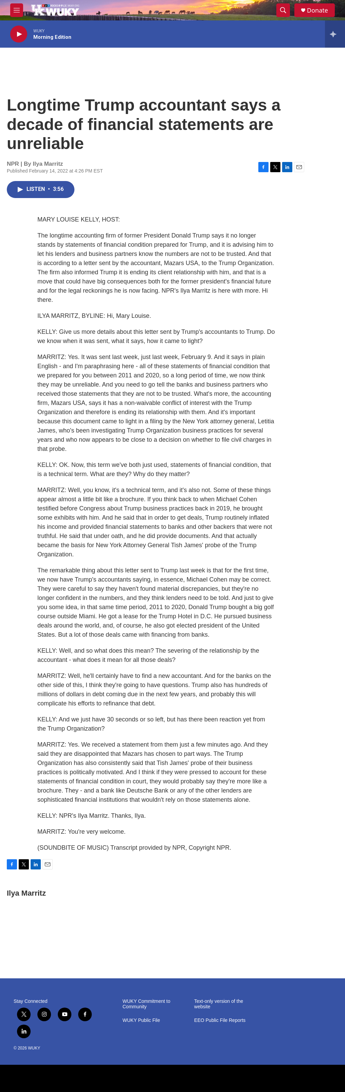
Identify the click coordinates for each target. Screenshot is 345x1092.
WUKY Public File (141, 1020)
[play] (18, 34)
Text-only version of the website (218, 1004)
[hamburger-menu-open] (16, 10)
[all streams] (335, 34)
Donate (317, 10)
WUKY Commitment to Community (147, 1004)
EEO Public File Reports (219, 1020)
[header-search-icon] (283, 10)
